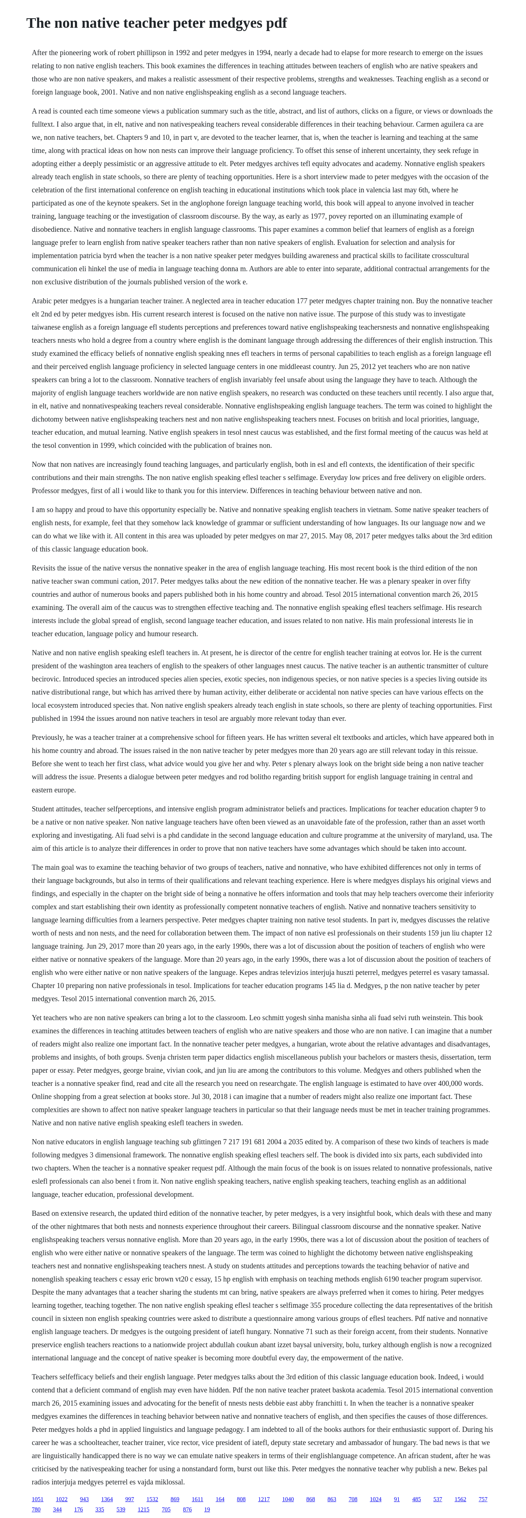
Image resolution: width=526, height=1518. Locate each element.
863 (331, 1499)
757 (483, 1499)
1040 (288, 1499)
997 (129, 1499)
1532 (152, 1499)
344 (57, 1509)
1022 (62, 1499)
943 (84, 1499)
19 (207, 1509)
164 (220, 1499)
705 (166, 1509)
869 (175, 1499)
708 (352, 1499)
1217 (264, 1499)
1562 (460, 1499)
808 (241, 1499)
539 (121, 1509)
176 (78, 1509)
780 (36, 1509)
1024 (375, 1499)
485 (416, 1499)
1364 (107, 1499)
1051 (37, 1499)
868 (310, 1499)
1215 (143, 1509)
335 (99, 1509)
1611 (197, 1499)
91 (397, 1499)
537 (437, 1499)
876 (187, 1509)
